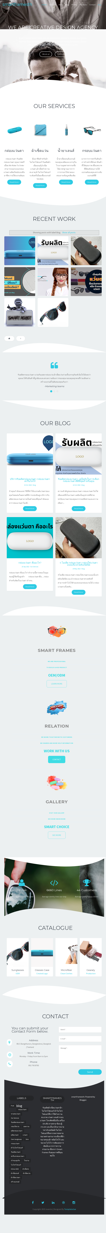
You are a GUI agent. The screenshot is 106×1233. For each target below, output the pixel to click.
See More (56, 835)
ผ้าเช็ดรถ (26, 1169)
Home (44, 5)
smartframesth (17, 4)
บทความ (26, 1126)
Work (61, 5)
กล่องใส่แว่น (15, 1126)
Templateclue (70, 1209)
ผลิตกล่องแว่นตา (16, 1131)
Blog (67, 5)
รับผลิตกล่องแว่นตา (17, 1122)
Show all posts (69, 232)
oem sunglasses (16, 1139)
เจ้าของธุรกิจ (15, 1161)
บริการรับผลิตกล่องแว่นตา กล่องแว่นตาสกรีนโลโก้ (30, 480)
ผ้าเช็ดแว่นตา (15, 1177)
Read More (14, 182)
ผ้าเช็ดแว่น (26, 1173)
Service (61, 54)
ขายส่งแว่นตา (15, 1114)
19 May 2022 (76, 569)
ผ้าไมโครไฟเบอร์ (17, 1148)
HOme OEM (15, 1169)
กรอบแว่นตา (15, 1144)
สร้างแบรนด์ (15, 1182)
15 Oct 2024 (28, 485)
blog (34, 485)
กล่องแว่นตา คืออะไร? (29, 562)
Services (52, 5)
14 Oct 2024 (76, 485)
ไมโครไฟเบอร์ (16, 1165)
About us (45, 54)
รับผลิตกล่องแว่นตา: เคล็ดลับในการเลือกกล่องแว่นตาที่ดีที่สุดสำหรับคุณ (78, 480)
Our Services (34, 567)
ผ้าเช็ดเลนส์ (15, 1173)
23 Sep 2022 (25, 567)
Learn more (56, 683)
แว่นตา (25, 1135)
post (12, 1106)
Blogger (83, 1100)
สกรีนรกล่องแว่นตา (17, 1156)
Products (83, 5)
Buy (99, 5)
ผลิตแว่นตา (15, 1135)
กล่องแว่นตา (22, 1110)
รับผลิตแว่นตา (16, 1152)
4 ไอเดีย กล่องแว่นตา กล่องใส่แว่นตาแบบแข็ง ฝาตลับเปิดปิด (79, 563)
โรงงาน (26, 1161)
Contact (92, 5)
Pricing (74, 5)
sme (27, 1139)
